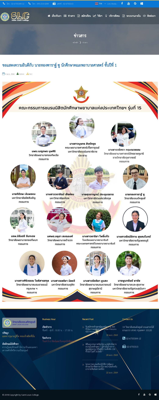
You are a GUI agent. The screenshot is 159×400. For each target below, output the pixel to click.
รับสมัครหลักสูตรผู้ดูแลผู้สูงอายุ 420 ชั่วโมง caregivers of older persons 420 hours (101, 329)
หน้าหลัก (75, 42)
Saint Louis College (30, 394)
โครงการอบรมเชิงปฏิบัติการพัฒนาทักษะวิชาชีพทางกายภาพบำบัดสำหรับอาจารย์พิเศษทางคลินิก (101, 366)
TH (100, 3)
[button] (70, 17)
